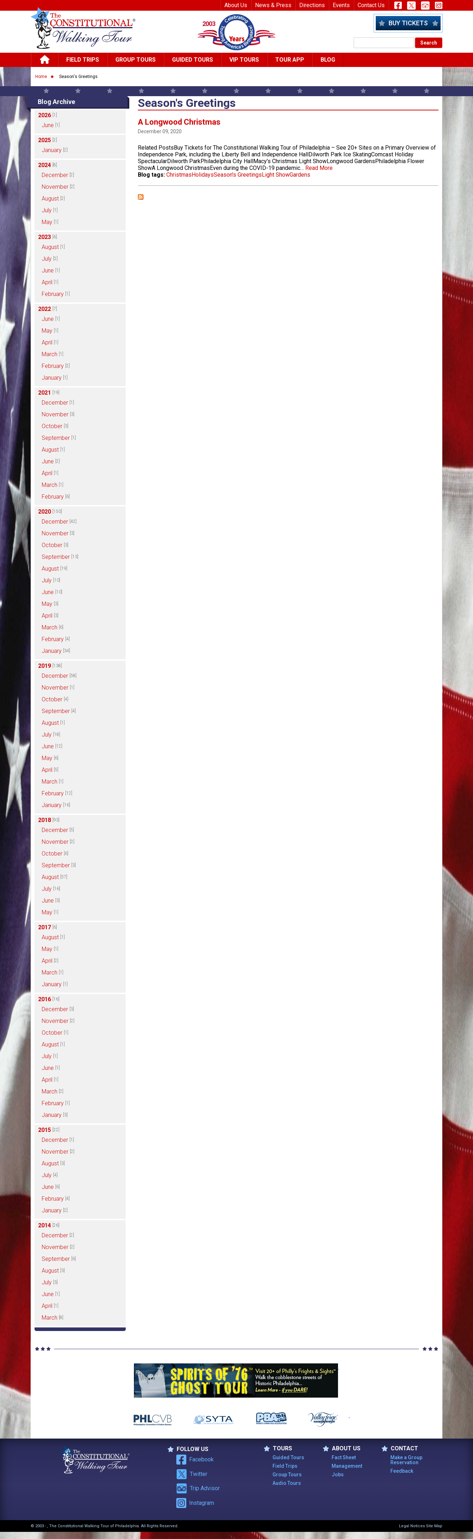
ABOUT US (341, 1448)
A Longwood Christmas (179, 122)
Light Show (276, 174)
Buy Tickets (408, 23)
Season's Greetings (238, 174)
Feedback (401, 1470)
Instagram (195, 1503)
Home (41, 76)
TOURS (278, 1448)
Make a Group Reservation (406, 1460)
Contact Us (371, 5)
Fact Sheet (344, 1457)
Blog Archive (56, 101)
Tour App (289, 59)
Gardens (300, 174)
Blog (328, 59)
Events (341, 5)
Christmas (179, 174)
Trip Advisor (198, 1488)
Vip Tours (244, 59)
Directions (312, 5)
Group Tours (135, 59)
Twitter (191, 1474)
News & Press (273, 5)
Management (347, 1465)
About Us (235, 5)
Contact (399, 1448)
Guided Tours (192, 59)
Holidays (203, 174)
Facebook (195, 1459)
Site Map (434, 1526)
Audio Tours (286, 1483)
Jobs (338, 1474)
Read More (319, 168)
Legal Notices (412, 1526)
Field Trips (82, 59)
